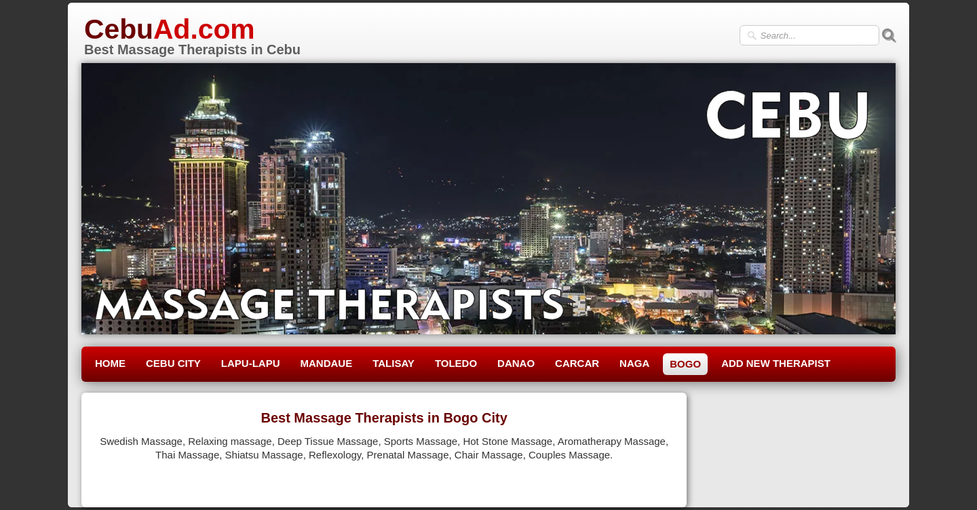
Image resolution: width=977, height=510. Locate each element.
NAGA (634, 363)
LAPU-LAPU (250, 363)
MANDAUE (327, 363)
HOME (110, 363)
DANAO (516, 363)
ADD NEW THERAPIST (775, 363)
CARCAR (577, 363)
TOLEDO (456, 363)
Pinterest (653, 480)
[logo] (191, 35)
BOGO (685, 364)
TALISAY (393, 363)
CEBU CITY (173, 363)
